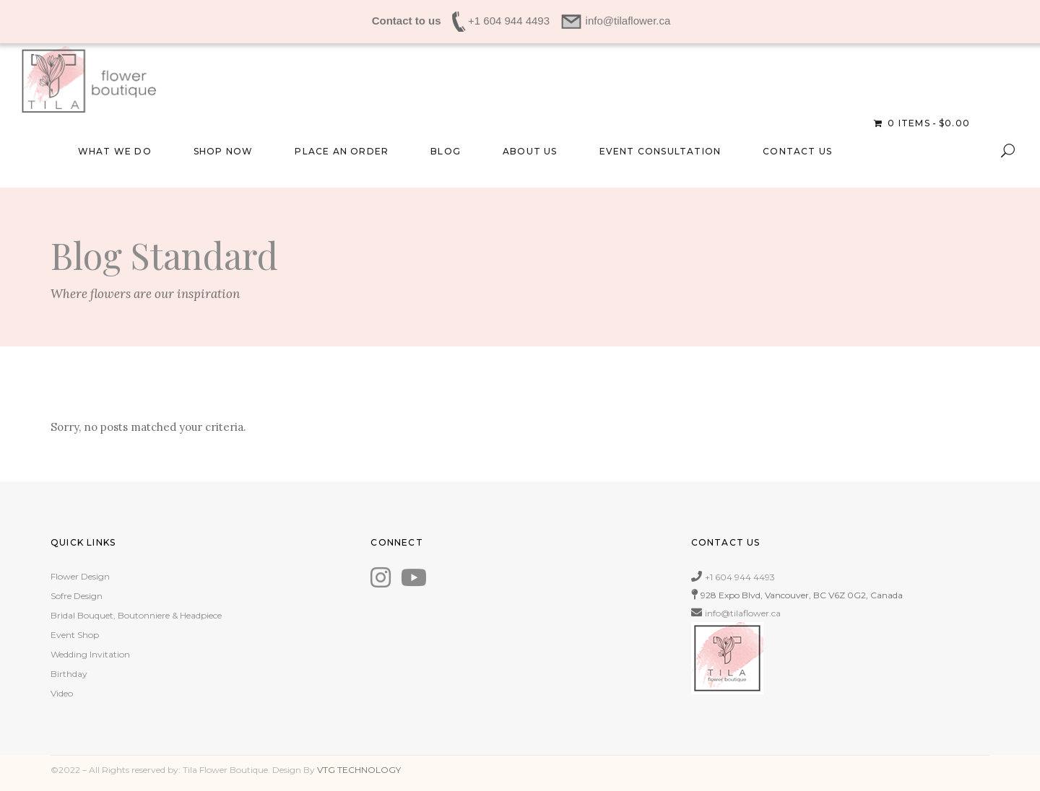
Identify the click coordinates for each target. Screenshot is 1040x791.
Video (62, 693)
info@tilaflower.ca (743, 613)
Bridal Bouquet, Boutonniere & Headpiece (136, 615)
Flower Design (80, 576)
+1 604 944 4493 (740, 577)
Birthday (69, 673)
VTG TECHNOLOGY (359, 769)
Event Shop (75, 634)
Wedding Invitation (90, 654)
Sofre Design (77, 595)
